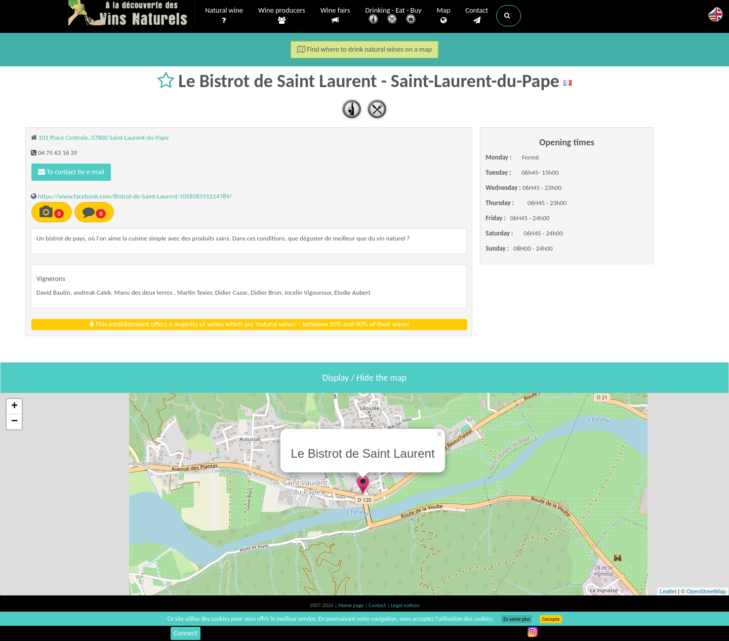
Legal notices (405, 605)
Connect (185, 633)
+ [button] (14, 406)
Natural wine (224, 16)
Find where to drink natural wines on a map (364, 49)
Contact (476, 16)
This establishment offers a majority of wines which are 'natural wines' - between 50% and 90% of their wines (249, 324)
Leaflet (668, 591)
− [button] (14, 421)
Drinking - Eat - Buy (394, 16)
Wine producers (281, 16)
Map (444, 16)
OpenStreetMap (706, 591)
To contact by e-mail (71, 172)
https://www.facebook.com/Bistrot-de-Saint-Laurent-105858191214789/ (135, 196)
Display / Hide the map (364, 377)
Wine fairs (335, 15)
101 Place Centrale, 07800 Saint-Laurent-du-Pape (103, 137)
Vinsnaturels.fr (131, 13)
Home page (351, 605)
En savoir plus (516, 619)
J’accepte (550, 619)
